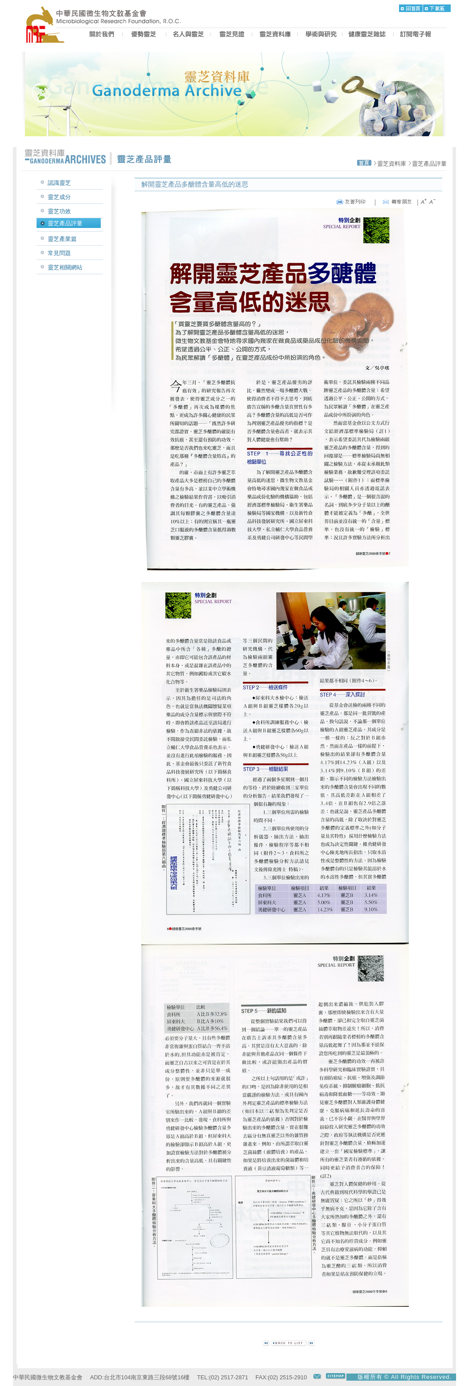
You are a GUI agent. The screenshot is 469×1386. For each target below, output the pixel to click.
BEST (144, 35)
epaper (416, 35)
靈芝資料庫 (391, 163)
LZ (274, 35)
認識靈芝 (59, 182)
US (100, 35)
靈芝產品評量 (429, 163)
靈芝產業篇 (62, 239)
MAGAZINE (367, 35)
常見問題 (59, 253)
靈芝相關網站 (65, 267)
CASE (231, 35)
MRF (47, 35)
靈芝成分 (59, 197)
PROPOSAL (320, 35)
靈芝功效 (59, 211)
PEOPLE (188, 35)
